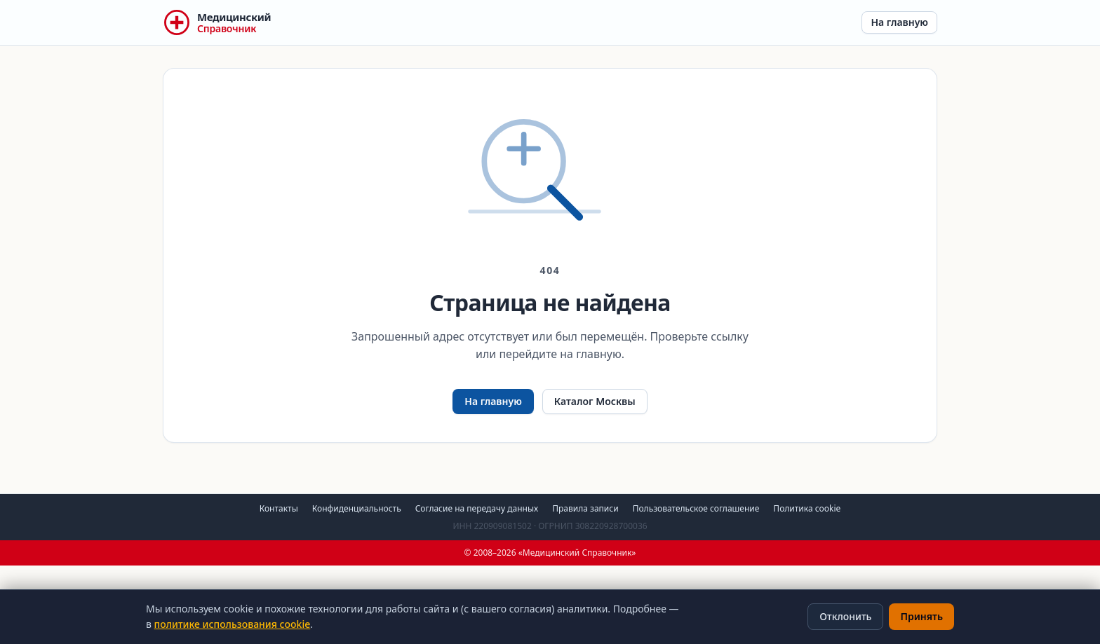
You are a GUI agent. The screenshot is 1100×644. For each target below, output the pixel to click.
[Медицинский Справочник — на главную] (217, 22)
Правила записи (585, 508)
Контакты (279, 508)
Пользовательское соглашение (696, 508)
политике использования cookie (232, 624)
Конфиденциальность (356, 508)
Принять (921, 616)
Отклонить (845, 616)
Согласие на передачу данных (477, 508)
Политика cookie (806, 508)
